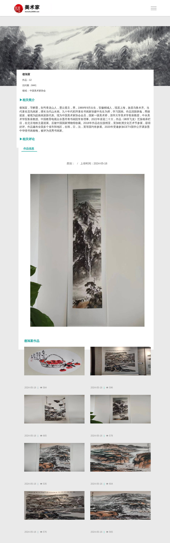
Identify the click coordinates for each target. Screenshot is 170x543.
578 (109, 435)
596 (109, 387)
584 (43, 387)
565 (109, 532)
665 (43, 435)
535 (43, 483)
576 (43, 532)
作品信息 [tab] (28, 148)
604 (109, 483)
